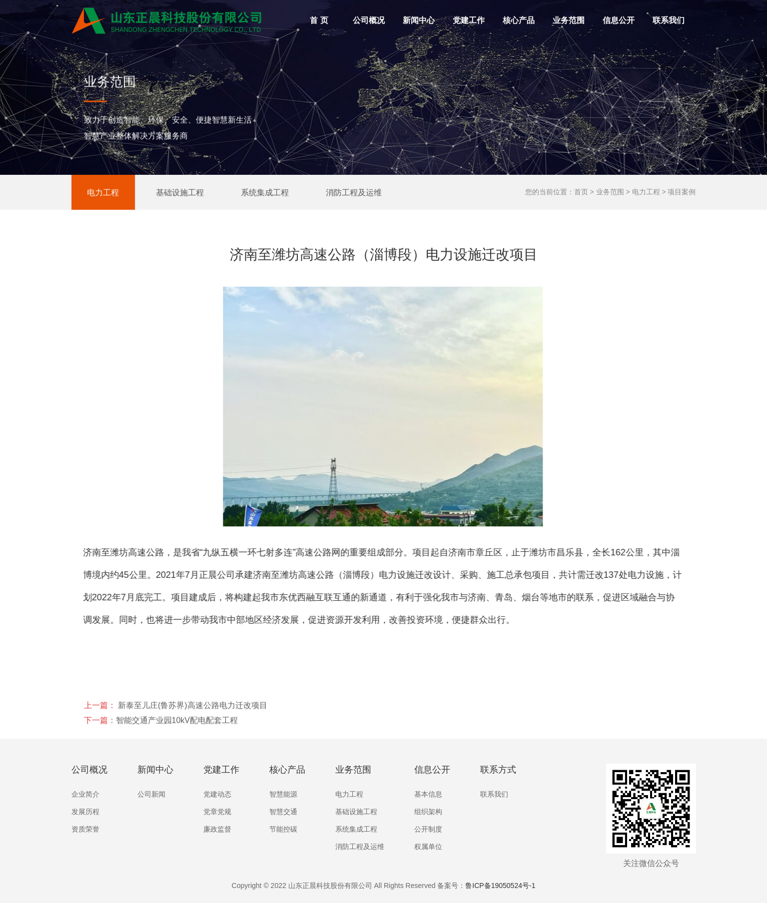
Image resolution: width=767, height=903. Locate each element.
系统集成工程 (248, 192)
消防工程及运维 (337, 192)
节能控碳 (283, 829)
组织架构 (428, 812)
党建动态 (217, 794)
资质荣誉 (85, 829)
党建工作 (471, 14)
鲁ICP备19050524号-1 (500, 886)
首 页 (319, 22)
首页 (581, 192)
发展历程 (85, 812)
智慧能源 (283, 794)
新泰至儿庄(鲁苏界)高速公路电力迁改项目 (191, 735)
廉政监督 (217, 829)
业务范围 (571, 14)
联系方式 (498, 770)
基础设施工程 (163, 192)
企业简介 (85, 794)
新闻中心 (419, 22)
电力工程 (86, 192)
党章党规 (217, 812)
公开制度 (428, 829)
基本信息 (428, 794)
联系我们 (669, 22)
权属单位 (428, 847)
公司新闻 (151, 794)
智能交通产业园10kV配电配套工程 (177, 750)
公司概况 (371, 14)
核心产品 (521, 14)
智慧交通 (283, 812)
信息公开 (621, 14)
